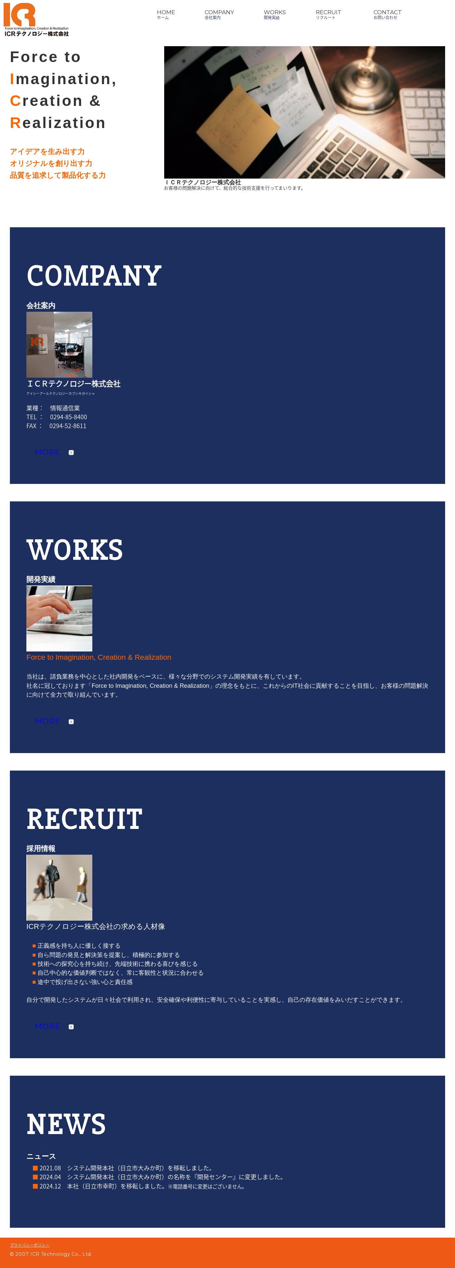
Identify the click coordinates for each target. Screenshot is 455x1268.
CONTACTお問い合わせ (388, 14)
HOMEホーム (166, 14)
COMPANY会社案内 (219, 14)
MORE (54, 452)
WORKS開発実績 (275, 14)
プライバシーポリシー (29, 1245)
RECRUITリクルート (329, 14)
